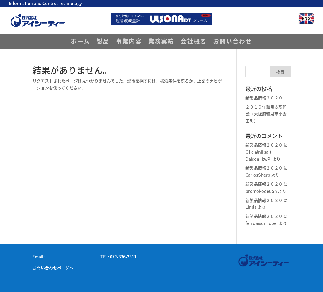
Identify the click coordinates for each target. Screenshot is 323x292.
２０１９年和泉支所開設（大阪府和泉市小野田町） (266, 114)
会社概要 (194, 42)
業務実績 (161, 42)
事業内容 (129, 42)
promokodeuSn (261, 191)
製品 (102, 42)
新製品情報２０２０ (264, 98)
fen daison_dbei (261, 223)
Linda (251, 207)
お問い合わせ (232, 42)
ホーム (80, 42)
